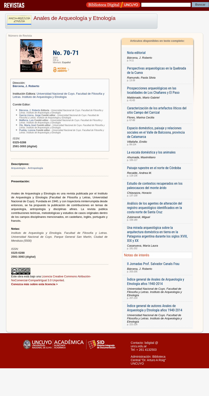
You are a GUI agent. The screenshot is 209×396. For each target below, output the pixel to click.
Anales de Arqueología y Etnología (75, 18)
